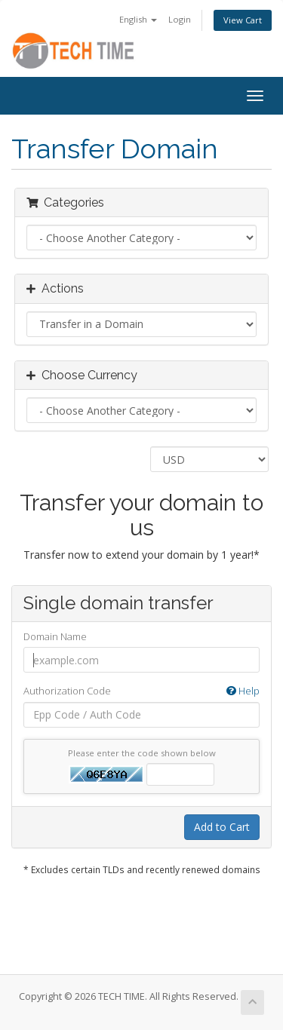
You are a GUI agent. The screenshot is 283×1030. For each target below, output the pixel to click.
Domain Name (55, 636)
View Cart (242, 20)
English (138, 19)
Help (243, 690)
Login (179, 19)
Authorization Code (141, 691)
